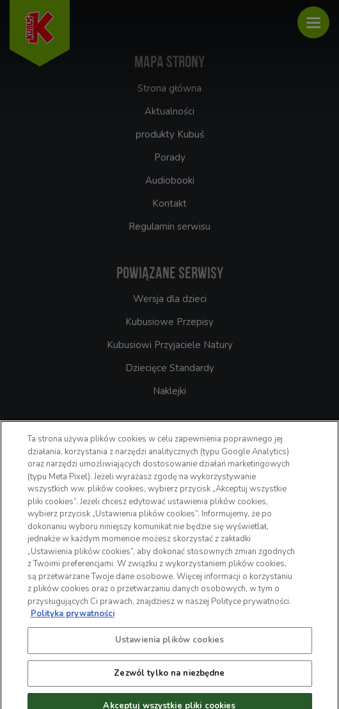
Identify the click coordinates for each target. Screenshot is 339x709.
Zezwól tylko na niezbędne (169, 678)
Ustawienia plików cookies (169, 645)
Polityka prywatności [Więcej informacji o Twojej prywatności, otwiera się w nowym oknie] (72, 619)
